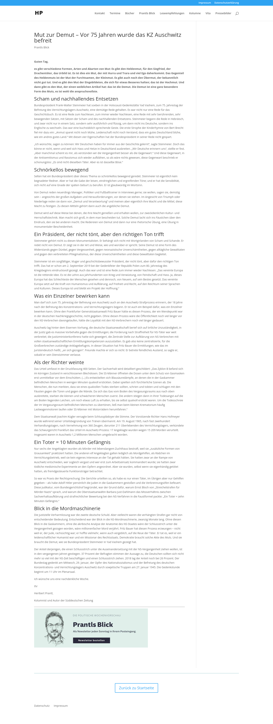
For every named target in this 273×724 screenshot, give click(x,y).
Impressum (205, 3)
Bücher (129, 13)
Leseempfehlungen (172, 13)
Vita (208, 13)
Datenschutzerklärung (226, 3)
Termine (115, 13)
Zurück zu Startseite (136, 687)
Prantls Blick (147, 13)
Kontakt (100, 13)
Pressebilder (223, 13)
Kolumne (195, 13)
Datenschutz (41, 705)
